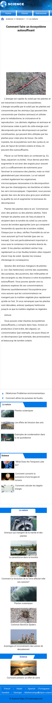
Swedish (5, 692)
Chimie (24, 13)
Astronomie (41, 13)
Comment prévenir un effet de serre (23, 670)
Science (20, 19)
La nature (33, 19)
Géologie (18, 692)
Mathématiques (30, 692)
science (9, 19)
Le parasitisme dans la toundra (23, 550)
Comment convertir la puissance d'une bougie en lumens (27, 476)
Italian (19, 688)
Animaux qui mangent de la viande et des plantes (23, 526)
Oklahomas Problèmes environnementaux (25, 393)
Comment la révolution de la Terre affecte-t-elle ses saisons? (23, 572)
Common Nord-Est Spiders (23, 617)
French (7, 688)
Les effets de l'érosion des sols (29, 422)
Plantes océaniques (24, 410)
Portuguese (44, 688)
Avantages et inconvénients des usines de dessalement (23, 640)
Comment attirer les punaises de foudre (24, 398)
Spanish (31, 688)
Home (8, 13)
